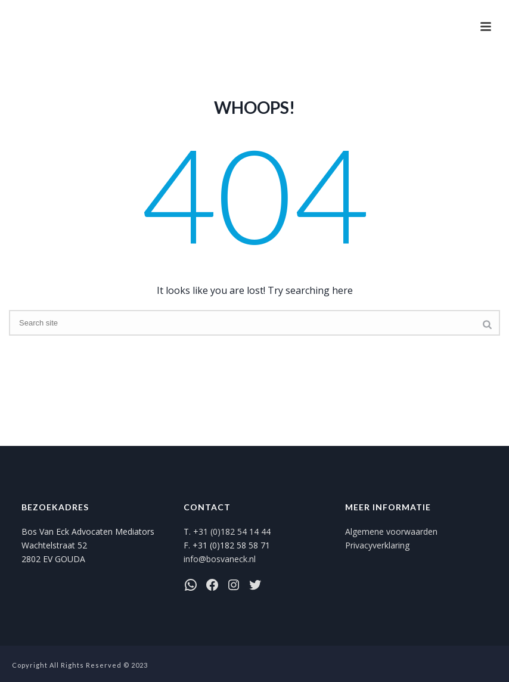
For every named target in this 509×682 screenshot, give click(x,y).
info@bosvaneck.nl (220, 559)
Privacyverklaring (377, 545)
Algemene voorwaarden (391, 531)
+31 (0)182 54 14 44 (232, 531)
